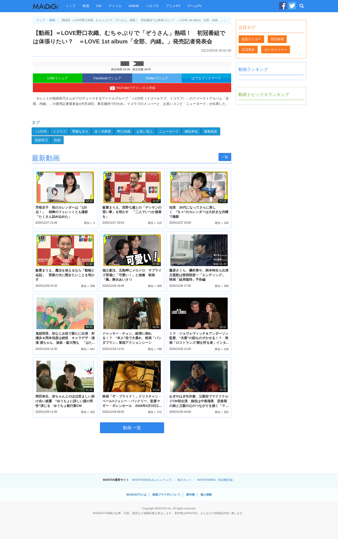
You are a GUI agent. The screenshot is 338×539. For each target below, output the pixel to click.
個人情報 (206, 494)
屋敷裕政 (210, 131)
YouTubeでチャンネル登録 (132, 88)
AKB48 (134, 6)
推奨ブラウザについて (166, 494)
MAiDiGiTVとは (136, 494)
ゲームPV (194, 6)
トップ (71, 6)
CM (98, 6)
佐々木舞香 (103, 131)
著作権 (190, 494)
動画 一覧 (132, 427)
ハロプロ (152, 6)
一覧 (225, 157)
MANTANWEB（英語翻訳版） (216, 480)
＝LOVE (41, 131)
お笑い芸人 (144, 131)
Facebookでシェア (107, 78)
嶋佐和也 (191, 131)
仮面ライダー (251, 39)
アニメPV (173, 6)
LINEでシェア (57, 78)
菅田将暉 (277, 39)
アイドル (115, 6)
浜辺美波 (248, 49)
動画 (52, 20)
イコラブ (59, 131)
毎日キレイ (184, 480)
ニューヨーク (169, 131)
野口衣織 (123, 131)
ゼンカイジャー (275, 49)
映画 (86, 6)
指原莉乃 (41, 140)
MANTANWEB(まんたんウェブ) (152, 480)
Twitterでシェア (157, 78)
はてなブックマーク (206, 78)
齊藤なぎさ (80, 131)
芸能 (57, 140)
